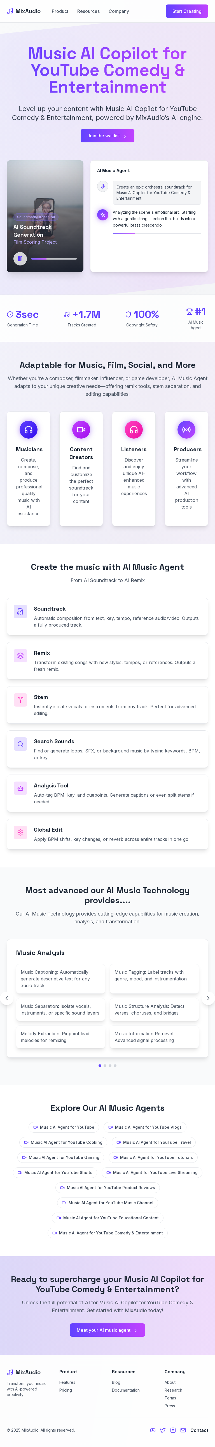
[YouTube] (153, 1430)
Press (170, 1405)
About (170, 1382)
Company (119, 11)
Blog (116, 1382)
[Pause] (20, 258)
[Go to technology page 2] (105, 1065)
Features (67, 1382)
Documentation (126, 1390)
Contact (199, 1430)
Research (173, 1390)
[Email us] (183, 1430)
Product (60, 11)
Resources (88, 11)
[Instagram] (173, 1430)
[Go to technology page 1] (100, 1065)
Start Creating (187, 11)
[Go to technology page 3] (110, 1065)
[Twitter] (163, 1430)
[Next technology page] (208, 998)
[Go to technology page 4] (115, 1065)
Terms (170, 1398)
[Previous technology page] (6, 998)
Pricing (65, 1390)
